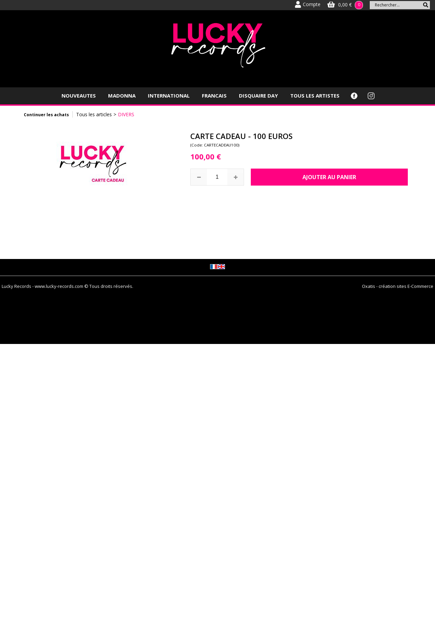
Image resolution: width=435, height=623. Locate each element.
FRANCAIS (214, 95)
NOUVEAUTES (79, 95)
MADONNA (122, 95)
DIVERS (126, 114)
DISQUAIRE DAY (258, 95)
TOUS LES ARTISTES (315, 95)
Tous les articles (94, 114)
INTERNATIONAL (169, 95)
